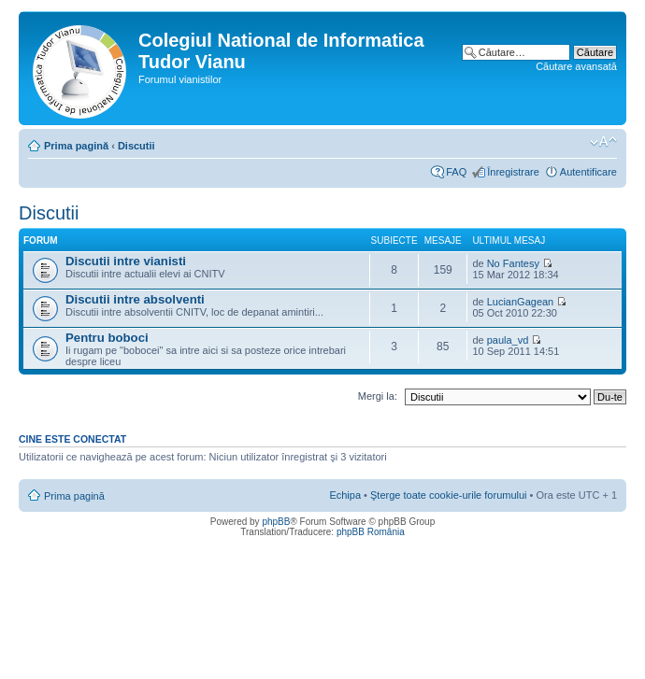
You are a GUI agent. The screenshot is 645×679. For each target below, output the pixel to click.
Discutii (136, 145)
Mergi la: (377, 396)
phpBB (276, 521)
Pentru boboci (107, 338)
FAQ (456, 171)
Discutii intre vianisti (125, 261)
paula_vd (508, 340)
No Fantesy (513, 263)
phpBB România (371, 532)
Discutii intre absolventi (135, 299)
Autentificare (588, 171)
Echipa (345, 495)
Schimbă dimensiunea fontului (603, 142)
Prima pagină (76, 145)
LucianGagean (520, 301)
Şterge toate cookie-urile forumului (448, 495)
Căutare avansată (576, 66)
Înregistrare (513, 171)
